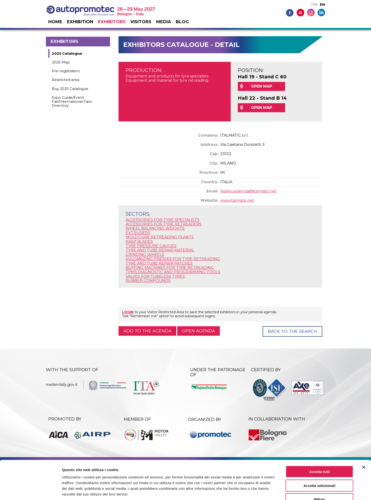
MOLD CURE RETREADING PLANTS (160, 237)
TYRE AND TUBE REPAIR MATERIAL (160, 250)
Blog (182, 21)
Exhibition (80, 21)
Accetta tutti (319, 453)
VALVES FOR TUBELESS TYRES (155, 276)
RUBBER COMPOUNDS (148, 280)
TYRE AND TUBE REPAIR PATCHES (159, 263)
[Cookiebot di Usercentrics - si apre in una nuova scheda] (30, 490)
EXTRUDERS (138, 233)
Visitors (140, 21)
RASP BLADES (139, 241)
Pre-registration (66, 71)
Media (163, 21)
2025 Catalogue (67, 53)
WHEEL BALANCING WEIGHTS (155, 228)
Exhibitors (112, 21)
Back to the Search (292, 331)
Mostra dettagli (249, 491)
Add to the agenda (147, 331)
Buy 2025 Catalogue (70, 88)
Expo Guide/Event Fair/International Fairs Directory (72, 101)
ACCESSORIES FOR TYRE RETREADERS (164, 224)
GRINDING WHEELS (145, 254)
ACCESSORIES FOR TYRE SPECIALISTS (162, 220)
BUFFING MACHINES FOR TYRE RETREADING (170, 267)
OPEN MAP (261, 86)
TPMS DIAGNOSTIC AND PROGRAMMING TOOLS (173, 272)
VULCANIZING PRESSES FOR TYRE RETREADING (173, 259)
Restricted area (65, 79)
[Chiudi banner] (363, 448)
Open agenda (198, 331)
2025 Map (61, 62)
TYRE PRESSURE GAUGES (151, 246)
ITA (314, 4)
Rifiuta (319, 481)
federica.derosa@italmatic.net (248, 191)
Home (55, 21)
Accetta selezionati (319, 467)
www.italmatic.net (237, 200)
